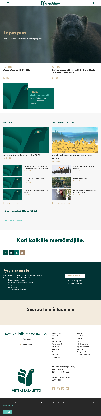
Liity (53, 338)
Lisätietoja (8, 405)
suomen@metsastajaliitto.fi (62, 377)
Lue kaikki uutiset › (10, 203)
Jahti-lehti (55, 355)
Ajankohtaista (56, 349)
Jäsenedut (55, 336)
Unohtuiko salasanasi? (75, 283)
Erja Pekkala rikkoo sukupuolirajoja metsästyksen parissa (84, 191)
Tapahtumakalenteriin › (12, 220)
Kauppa (54, 352)
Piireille (79, 341)
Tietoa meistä (56, 333)
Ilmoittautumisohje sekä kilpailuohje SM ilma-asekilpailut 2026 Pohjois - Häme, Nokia (74, 71)
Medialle (80, 349)
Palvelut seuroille (82, 344)
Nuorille (79, 333)
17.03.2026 (76, 170)
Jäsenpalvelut (81, 352)
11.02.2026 (34, 92)
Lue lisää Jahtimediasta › (62, 203)
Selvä (7, 412)
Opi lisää (80, 357)
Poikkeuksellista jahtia (80, 178)
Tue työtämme (57, 341)
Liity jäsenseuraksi (83, 346)
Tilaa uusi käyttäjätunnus (75, 280)
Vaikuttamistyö (57, 344)
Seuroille (80, 338)
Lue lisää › (6, 78)
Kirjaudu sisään (75, 276)
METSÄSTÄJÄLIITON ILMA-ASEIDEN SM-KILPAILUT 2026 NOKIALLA (40, 100)
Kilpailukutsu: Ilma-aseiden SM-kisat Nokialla (40, 95)
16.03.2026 (7, 67)
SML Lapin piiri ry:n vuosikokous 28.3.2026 (34, 179)
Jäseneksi (26, 339)
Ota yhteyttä (26, 344)
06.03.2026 (56, 67)
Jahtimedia (55, 346)
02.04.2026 (56, 161)
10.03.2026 (76, 180)
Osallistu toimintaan (83, 355)
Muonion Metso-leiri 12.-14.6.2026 (16, 70)
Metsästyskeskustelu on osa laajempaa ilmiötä (72, 157)
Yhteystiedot (56, 357)
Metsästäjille (81, 336)
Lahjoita (26, 342)
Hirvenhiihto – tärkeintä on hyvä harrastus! (83, 167)
